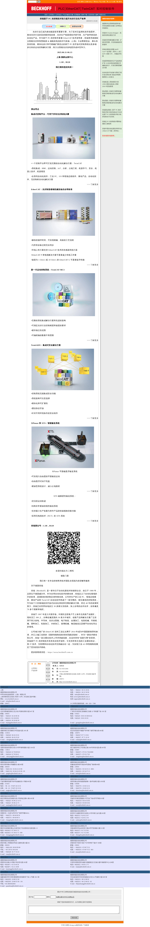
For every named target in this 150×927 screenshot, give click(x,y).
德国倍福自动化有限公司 (68, 663)
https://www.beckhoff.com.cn (60, 652)
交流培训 (91, 15)
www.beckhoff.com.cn (11, 699)
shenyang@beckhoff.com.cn (15, 756)
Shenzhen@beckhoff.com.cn (84, 790)
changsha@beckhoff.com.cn (14, 820)
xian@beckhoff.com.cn (13, 854)
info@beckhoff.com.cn (13, 701)
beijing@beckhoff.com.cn (14, 723)
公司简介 (52, 15)
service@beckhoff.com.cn (82, 697)
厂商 (106, 1)
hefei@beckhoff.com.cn (83, 773)
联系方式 (103, 15)
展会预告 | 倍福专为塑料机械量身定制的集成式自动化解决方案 (112, 93)
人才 (110, 1)
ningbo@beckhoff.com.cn (14, 790)
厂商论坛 (95, 1)
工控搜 (86, 1)
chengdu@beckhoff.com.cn (14, 739)
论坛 (90, 1)
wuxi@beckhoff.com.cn (83, 805)
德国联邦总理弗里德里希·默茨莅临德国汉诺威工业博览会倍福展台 (112, 26)
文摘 (113, 1)
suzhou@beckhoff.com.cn (83, 820)
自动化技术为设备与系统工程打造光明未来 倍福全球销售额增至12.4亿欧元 (112, 75)
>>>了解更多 (90, 184)
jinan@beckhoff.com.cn (83, 852)
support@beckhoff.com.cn (82, 699)
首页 (78, 1)
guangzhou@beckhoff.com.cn (85, 723)
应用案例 (77, 15)
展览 (120, 1)
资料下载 (84, 15)
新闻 (82, 1)
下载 (117, 1)
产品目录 (34, 670)
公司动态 (59, 15)
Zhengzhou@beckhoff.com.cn (85, 835)
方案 (103, 1)
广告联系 (86, 925)
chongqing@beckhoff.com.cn (15, 835)
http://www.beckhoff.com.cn (68, 682)
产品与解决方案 (68, 15)
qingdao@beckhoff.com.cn (14, 773)
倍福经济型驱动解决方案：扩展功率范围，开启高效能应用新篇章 (112, 42)
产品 (100, 1)
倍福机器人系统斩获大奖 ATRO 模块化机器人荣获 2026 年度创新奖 (110, 84)
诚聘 (96, 15)
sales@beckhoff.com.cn (82, 694)
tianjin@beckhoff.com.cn (83, 867)
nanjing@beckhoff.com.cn (14, 805)
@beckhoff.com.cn (85, 739)
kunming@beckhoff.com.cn (14, 869)
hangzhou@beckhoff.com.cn (84, 756)
